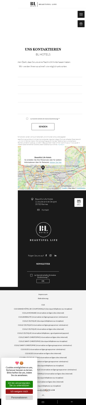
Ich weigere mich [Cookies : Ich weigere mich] (19, 391)
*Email (7, 73)
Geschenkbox (81, 23)
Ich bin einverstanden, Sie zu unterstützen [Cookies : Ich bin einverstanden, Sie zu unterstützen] (19, 384)
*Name (7, 82)
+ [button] (4, 150)
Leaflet (64, 188)
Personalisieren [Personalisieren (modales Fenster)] (19, 397)
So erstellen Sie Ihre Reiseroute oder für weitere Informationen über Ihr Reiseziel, (43, 146)
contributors (81, 188)
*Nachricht (9, 107)
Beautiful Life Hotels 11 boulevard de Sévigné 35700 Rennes (46, 201)
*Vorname (8, 90)
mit (43, 390)
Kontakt (43, 210)
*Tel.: (6, 99)
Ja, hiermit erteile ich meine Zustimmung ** (45, 118)
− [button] (4, 154)
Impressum (61, 144)
